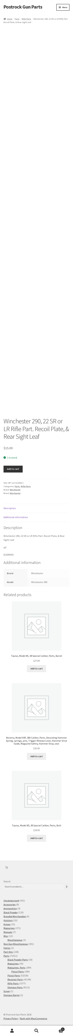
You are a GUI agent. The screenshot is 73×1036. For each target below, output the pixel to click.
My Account (12, 1031)
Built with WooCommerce (33, 1018)
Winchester (15, 489)
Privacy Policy (11, 1018)
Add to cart (13, 468)
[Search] (66, 886)
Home (9, 19)
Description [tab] (10, 508)
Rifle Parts (26, 19)
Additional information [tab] (16, 517)
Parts (17, 19)
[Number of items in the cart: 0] (7, 867)
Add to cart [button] (36, 668)
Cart (57, 1028)
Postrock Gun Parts (23, 7)
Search (7, 881)
